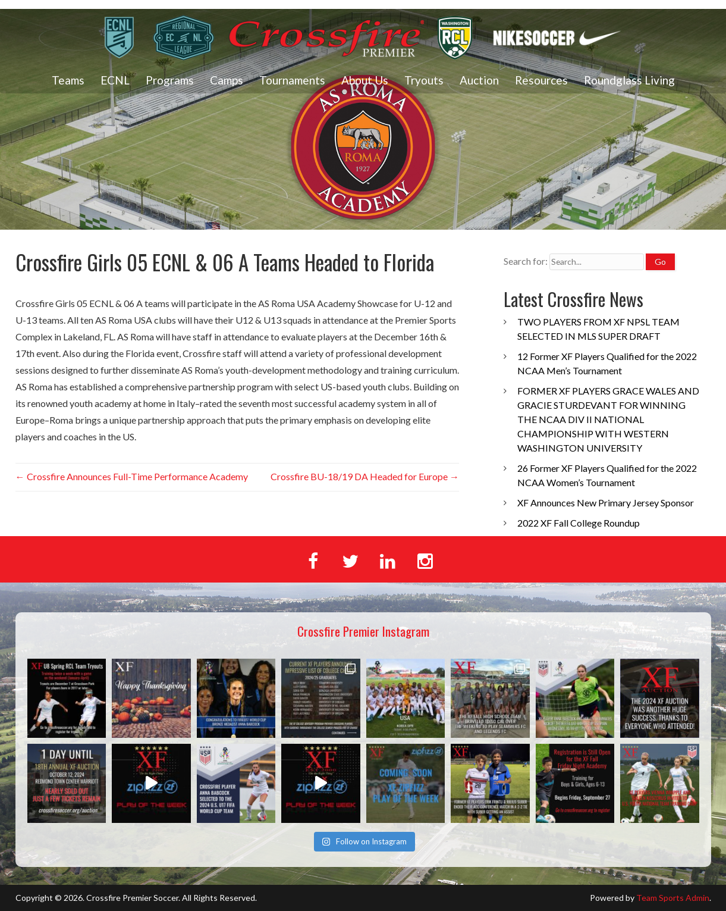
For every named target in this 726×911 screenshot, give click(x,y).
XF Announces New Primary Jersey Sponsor (605, 502)
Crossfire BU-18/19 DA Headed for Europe (365, 476)
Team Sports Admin (672, 898)
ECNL (115, 80)
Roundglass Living (629, 80)
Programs (170, 80)
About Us (364, 80)
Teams (68, 80)
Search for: (526, 261)
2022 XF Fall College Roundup (578, 522)
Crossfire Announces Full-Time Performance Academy (131, 476)
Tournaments (292, 80)
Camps (226, 80)
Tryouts (424, 80)
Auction (479, 80)
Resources (541, 80)
